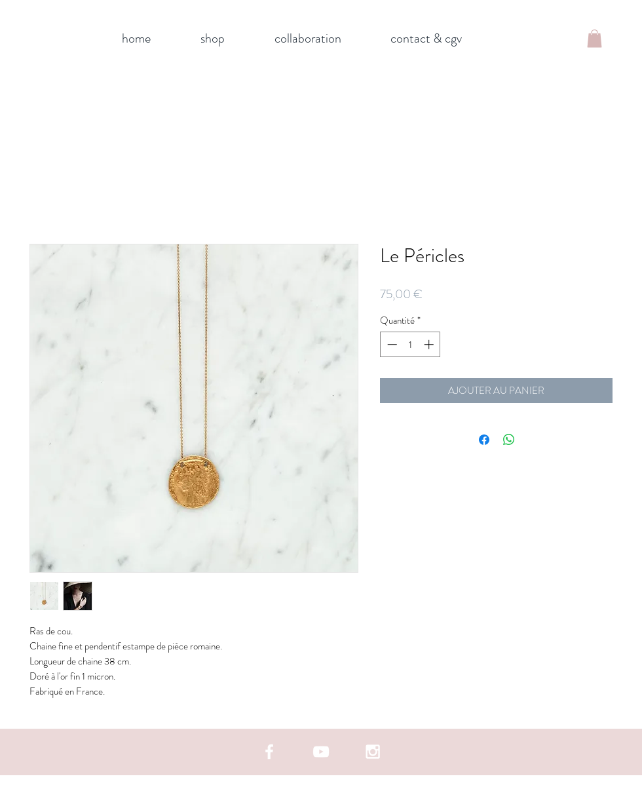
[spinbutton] (410, 344)
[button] (594, 38)
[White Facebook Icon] (269, 751)
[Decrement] (391, 344)
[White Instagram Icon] (373, 751)
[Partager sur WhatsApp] (509, 440)
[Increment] (430, 344)
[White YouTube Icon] (321, 751)
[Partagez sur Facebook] (484, 440)
